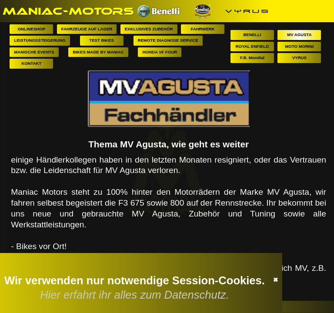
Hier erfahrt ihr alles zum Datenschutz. (135, 294)
